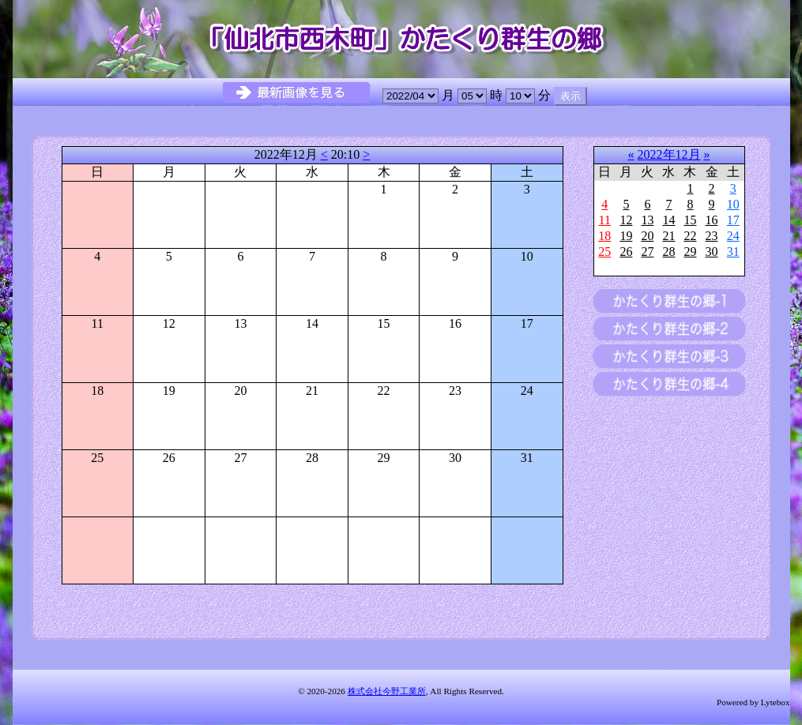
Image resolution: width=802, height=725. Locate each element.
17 (733, 220)
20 (647, 235)
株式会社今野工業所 (387, 691)
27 (647, 251)
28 (668, 251)
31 (733, 251)
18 (604, 235)
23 (712, 235)
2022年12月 (669, 154)
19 (625, 235)
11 (604, 220)
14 (668, 220)
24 (733, 235)
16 (712, 220)
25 (604, 251)
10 (733, 204)
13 (647, 220)
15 (689, 220)
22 (689, 235)
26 (625, 251)
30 (712, 251)
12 (625, 220)
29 (689, 251)
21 (668, 235)
